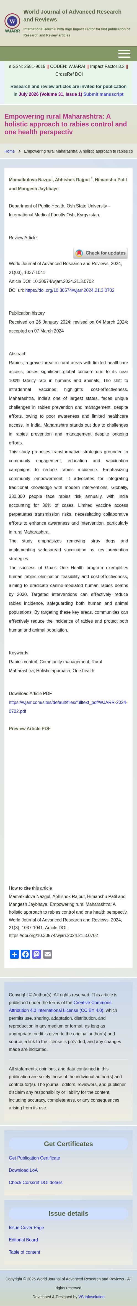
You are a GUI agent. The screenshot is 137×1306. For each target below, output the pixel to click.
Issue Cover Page (26, 1227)
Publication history (27, 313)
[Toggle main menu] (68, 54)
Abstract (17, 353)
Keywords (18, 652)
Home (9, 151)
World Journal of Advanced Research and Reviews (73, 16)
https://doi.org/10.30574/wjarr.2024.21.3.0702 (70, 290)
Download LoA (23, 1170)
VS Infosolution (91, 1297)
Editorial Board (23, 1239)
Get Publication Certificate (34, 1158)
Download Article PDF (30, 693)
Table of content (24, 1252)
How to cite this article (30, 888)
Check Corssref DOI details (36, 1182)
